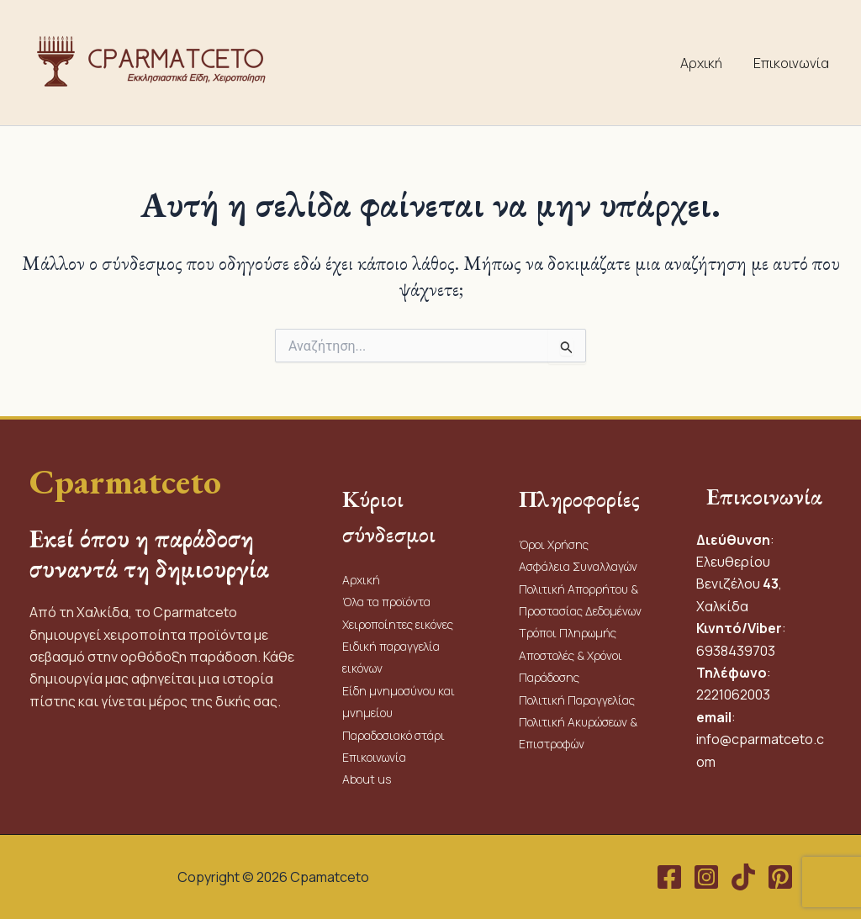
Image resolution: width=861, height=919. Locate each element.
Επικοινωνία (793, 63)
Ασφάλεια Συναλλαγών (578, 566)
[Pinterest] (780, 877)
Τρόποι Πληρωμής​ (567, 633)
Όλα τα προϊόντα (386, 602)
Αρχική (707, 63)
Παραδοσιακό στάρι (393, 735)
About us (366, 779)
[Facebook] (669, 877)
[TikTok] (743, 877)
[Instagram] (706, 877)
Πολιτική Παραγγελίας (578, 700)
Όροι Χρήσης (554, 544)
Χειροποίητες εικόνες (397, 624)
